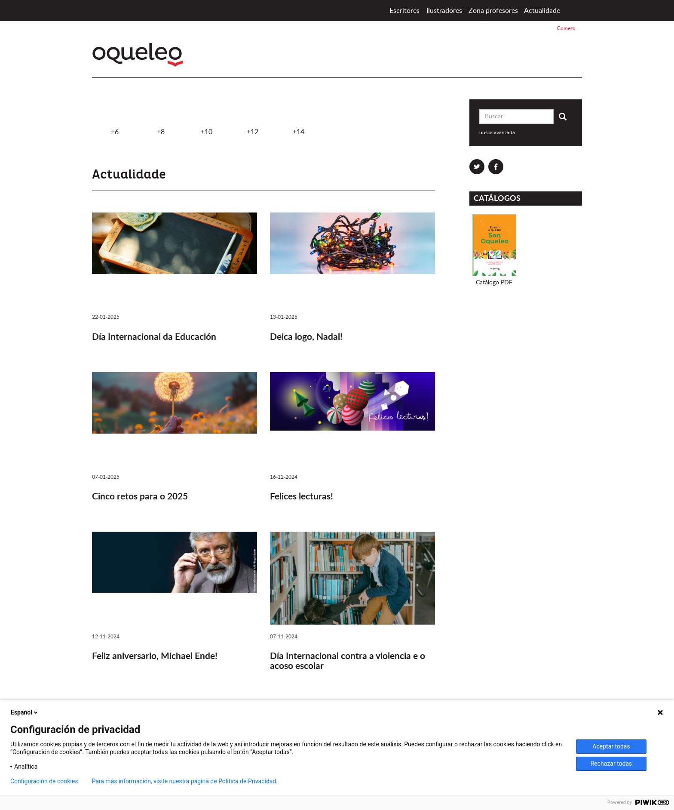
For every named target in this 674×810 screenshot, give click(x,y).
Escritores (404, 10)
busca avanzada (497, 132)
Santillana (552, 58)
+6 (115, 117)
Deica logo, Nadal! (306, 337)
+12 (252, 117)
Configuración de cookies (44, 781)
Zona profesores (493, 10)
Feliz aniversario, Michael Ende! (155, 656)
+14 (298, 117)
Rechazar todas (611, 763)
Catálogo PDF (494, 283)
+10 (207, 117)
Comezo (572, 10)
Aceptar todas (611, 746)
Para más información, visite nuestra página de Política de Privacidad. (185, 781)
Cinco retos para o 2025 (140, 496)
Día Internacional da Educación (154, 337)
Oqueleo (140, 55)
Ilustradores (444, 10)
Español (25, 712)
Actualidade (542, 10)
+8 (161, 117)
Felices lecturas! (301, 496)
